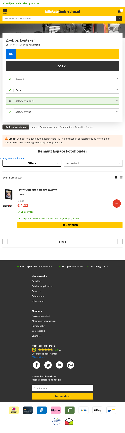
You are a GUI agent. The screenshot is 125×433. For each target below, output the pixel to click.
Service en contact (41, 315)
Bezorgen (36, 291)
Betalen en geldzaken (42, 286)
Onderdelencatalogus (15, 127)
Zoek (62, 66)
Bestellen (36, 281)
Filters (32, 163)
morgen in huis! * (37, 266)
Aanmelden (62, 396)
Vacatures (37, 335)
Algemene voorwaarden (44, 320)
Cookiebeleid (38, 330)
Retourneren (38, 296)
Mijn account (38, 301)
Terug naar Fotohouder (12, 158)
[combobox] (66, 79)
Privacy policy (38, 325)
